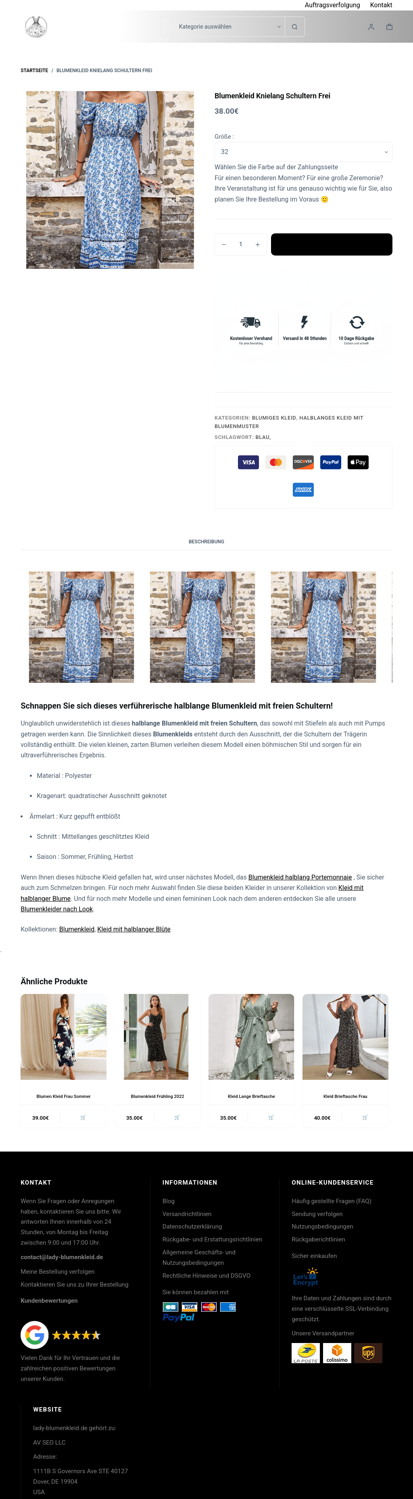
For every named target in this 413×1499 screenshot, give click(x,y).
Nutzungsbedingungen (322, 1228)
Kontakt (381, 5)
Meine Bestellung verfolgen (57, 1273)
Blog (169, 1202)
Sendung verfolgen (317, 1215)
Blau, (263, 437)
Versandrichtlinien (187, 1215)
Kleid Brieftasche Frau (345, 1096)
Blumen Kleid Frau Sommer (63, 1096)
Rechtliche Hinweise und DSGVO (206, 1277)
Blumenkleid (76, 929)
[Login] (371, 27)
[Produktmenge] (241, 244)
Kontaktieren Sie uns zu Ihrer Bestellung (74, 1286)
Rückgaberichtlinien (318, 1241)
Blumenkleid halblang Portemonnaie (300, 877)
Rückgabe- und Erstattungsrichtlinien (213, 1241)
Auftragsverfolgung (332, 5)
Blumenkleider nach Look (57, 909)
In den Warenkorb (332, 244)
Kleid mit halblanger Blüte (134, 929)
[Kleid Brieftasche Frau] (345, 1037)
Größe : (224, 136)
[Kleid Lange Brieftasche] (251, 1037)
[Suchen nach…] (166, 27)
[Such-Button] (295, 27)
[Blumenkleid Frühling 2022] (157, 1037)
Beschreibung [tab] (206, 542)
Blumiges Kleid (274, 418)
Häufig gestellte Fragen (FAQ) (331, 1202)
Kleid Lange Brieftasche (251, 1096)
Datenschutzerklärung (192, 1228)
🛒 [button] (82, 1119)
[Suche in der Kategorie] (229, 27)
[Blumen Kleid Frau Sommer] (63, 1037)
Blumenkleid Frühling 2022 (157, 1096)
